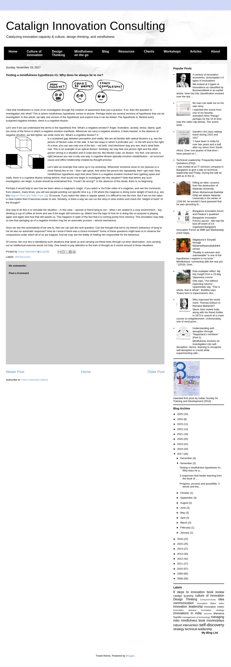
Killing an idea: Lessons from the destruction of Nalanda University (205, 185)
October (185, 492)
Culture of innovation (34, 53)
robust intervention (185, 625)
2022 (180, 429)
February (185, 527)
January (185, 532)
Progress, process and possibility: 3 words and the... (199, 485)
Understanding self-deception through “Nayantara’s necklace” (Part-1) (205, 333)
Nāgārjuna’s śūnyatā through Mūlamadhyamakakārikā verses (206, 244)
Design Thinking (58, 53)
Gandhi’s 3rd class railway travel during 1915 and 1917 (207, 134)
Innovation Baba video (210, 603)
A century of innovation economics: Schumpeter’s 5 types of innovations (208, 77)
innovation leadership (188, 606)
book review (215, 592)
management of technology (196, 617)
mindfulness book (193, 620)
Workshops (172, 51)
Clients (149, 51)
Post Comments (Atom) (35, 379)
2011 (180, 563)
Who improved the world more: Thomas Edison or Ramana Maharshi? (206, 302)
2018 (180, 448)
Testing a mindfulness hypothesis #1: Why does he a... (200, 469)
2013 (180, 553)
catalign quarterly (183, 595)
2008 (180, 578)
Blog (105, 51)
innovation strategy (212, 610)
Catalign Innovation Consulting (85, 25)
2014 (180, 548)
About (215, 51)
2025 (180, 414)
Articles (196, 51)
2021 (180, 434)
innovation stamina (184, 610)
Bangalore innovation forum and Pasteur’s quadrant (208, 213)
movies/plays (215, 620)
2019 (180, 444)
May (183, 512)
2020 (180, 438)
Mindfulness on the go (83, 53)
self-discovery (22, 256)
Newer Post (15, 372)
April (183, 517)
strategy (178, 629)
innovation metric (214, 606)
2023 (180, 424)
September (186, 497)
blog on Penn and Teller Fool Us (29, 195)
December (186, 458)
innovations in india (187, 613)
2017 (180, 453)
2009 (180, 573)
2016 (180, 538)
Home (13, 51)
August (184, 502)
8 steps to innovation (189, 592)
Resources (126, 51)
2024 (180, 419)
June (183, 507)
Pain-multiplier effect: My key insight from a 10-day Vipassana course (206, 274)
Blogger (130, 655)
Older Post (156, 372)
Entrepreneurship (208, 600)
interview (208, 614)
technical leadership (198, 629)
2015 (180, 543)
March (184, 522)
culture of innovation (209, 595)
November (186, 463)
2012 (180, 558)
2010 (180, 568)
